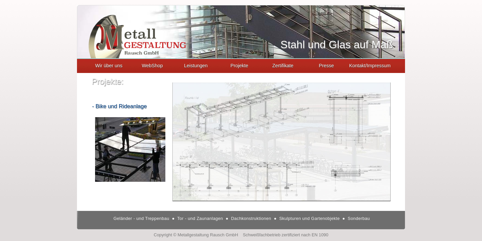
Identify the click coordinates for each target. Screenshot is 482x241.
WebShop (152, 65)
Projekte (239, 65)
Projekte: (108, 81)
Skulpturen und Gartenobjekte (308, 218)
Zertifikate (282, 65)
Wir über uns (109, 65)
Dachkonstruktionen (250, 218)
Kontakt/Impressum (370, 65)
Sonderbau (357, 218)
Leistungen (196, 65)
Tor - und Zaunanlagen (199, 218)
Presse (326, 65)
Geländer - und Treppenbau (141, 218)
